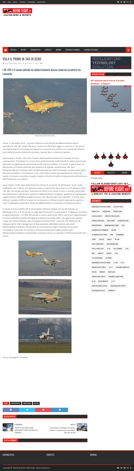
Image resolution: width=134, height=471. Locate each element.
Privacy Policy (41, 2)
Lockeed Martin (122, 267)
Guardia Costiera (91, 49)
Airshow (106, 211)
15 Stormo (117, 249)
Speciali (13, 49)
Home (4, 2)
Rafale (102, 272)
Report (23, 49)
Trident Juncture (115, 277)
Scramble (120, 235)
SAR (111, 235)
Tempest (111, 290)
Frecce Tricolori (112, 216)
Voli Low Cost (98, 249)
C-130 (115, 263)
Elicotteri (118, 207)
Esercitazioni (98, 221)
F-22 (116, 253)
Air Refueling (112, 244)
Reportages (96, 225)
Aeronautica (35, 49)
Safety (100, 253)
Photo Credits (31, 2)
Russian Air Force (118, 286)
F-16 (108, 249)
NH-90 (94, 272)
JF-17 (111, 267)
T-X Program (97, 258)
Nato (109, 239)
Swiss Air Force (98, 277)
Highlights (15, 403)
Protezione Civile (99, 286)
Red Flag (111, 272)
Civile (101, 239)
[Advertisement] (83, 25)
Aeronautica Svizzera (101, 263)
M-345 (36, 403)
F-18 (126, 249)
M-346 (114, 230)
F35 (123, 225)
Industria (27, 403)
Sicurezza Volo (98, 290)
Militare (110, 221)
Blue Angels (103, 281)
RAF (93, 253)
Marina (58, 49)
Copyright (22, 2)
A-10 (93, 281)
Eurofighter (123, 221)
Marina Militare (112, 225)
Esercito (48, 49)
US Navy (108, 258)
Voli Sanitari (97, 244)
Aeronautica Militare (101, 207)
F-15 (122, 263)
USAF (94, 239)
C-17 (112, 281)
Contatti (15, 2)
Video (109, 253)
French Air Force (99, 267)
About (9, 2)
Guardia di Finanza (72, 49)
